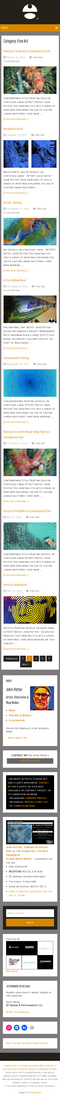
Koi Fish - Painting (13, 202)
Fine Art (38, 57)
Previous (11, 658)
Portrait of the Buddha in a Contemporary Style (27, 511)
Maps (12, 710)
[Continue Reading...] (16, 119)
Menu (4, 27)
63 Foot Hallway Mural (15, 280)
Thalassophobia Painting (16, 358)
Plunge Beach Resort (19, 858)
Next (26, 664)
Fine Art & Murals (20, 715)
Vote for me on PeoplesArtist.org (27, 1043)
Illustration (11, 61)
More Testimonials (17, 1012)
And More (12, 971)
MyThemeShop (34, 1092)
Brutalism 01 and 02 (13, 129)
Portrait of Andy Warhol (15, 585)
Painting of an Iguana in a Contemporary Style (27, 51)
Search (29, 922)
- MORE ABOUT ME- (17, 737)
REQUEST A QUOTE (30, 760)
